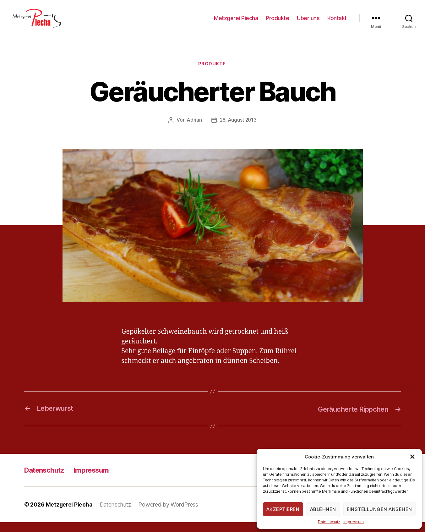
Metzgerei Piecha (236, 22)
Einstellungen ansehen (379, 509)
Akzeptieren (283, 509)
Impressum (353, 521)
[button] (412, 456)
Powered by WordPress (171, 514)
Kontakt (337, 22)
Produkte (277, 22)
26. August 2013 (238, 130)
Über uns (308, 22)
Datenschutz (329, 521)
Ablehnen (323, 509)
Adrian (193, 130)
